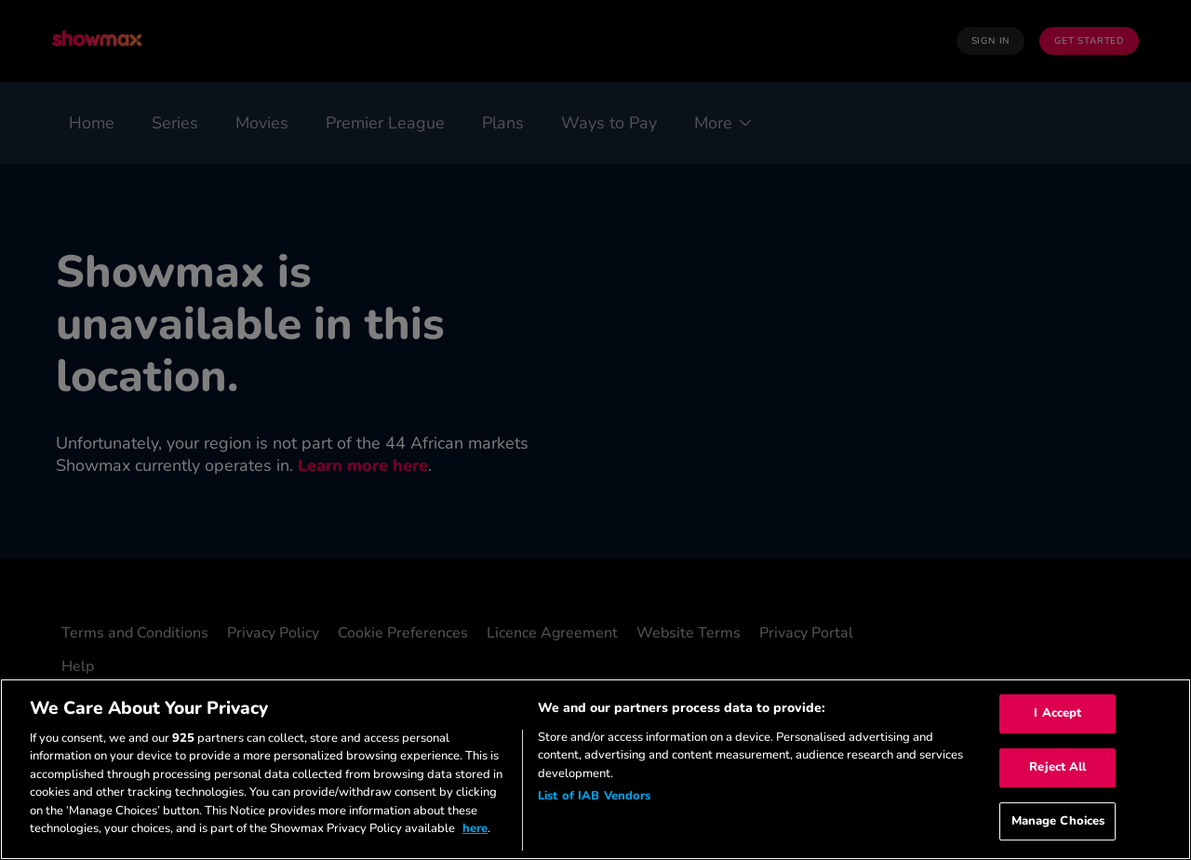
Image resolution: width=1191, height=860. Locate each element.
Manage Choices (1058, 821)
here (475, 828)
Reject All (1057, 767)
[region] (595, 769)
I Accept (1057, 713)
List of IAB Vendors (594, 795)
